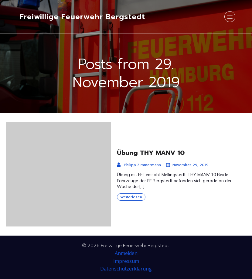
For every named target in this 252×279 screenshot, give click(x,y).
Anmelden (126, 253)
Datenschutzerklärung (126, 268)
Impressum (126, 261)
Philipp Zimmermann (139, 165)
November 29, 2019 (187, 165)
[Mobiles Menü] (229, 16)
